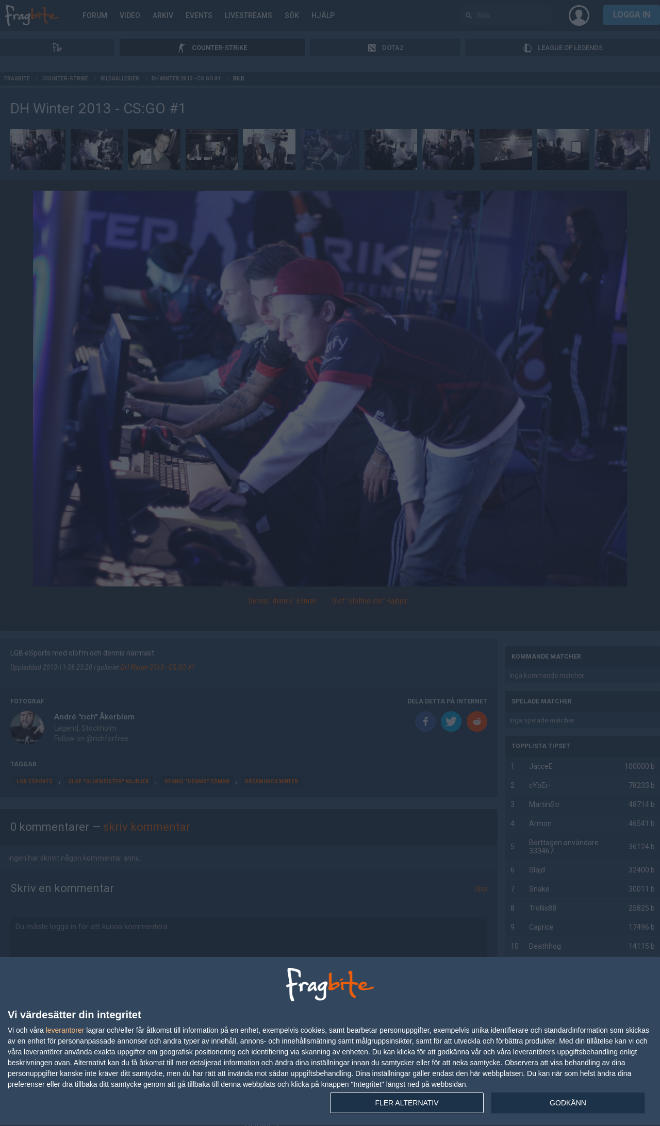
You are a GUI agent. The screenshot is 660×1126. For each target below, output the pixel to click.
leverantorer (65, 1030)
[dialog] (330, 1041)
